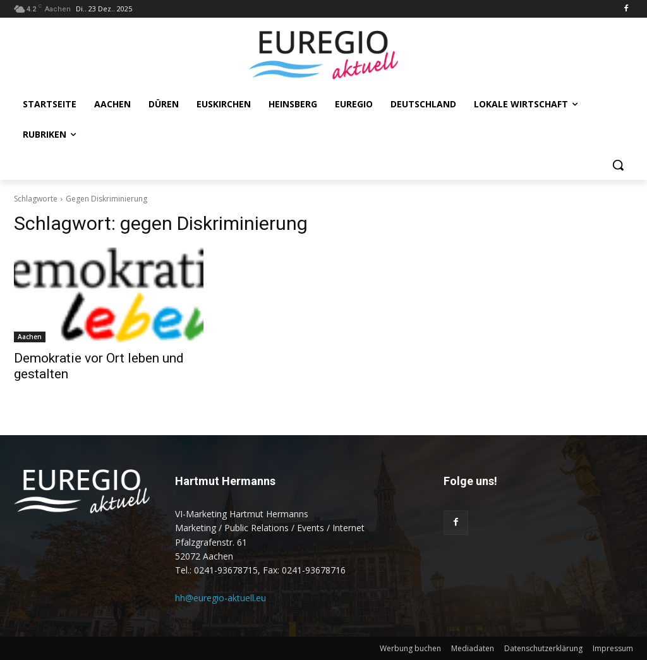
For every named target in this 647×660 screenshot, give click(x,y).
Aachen (30, 336)
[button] (618, 165)
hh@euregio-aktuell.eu (220, 598)
